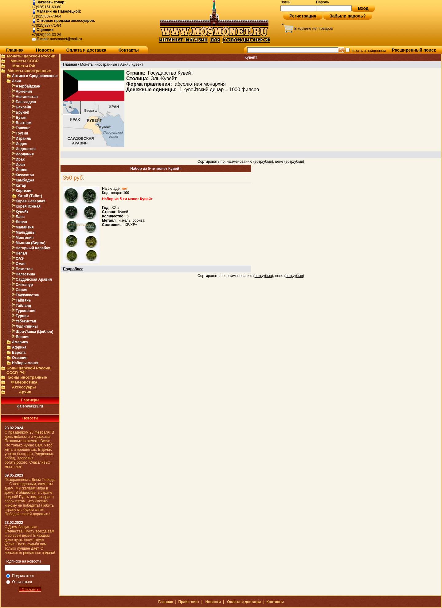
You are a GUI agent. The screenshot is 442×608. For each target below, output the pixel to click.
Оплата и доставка (86, 50)
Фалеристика (24, 382)
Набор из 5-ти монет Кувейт (155, 168)
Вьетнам (23, 123)
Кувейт (22, 211)
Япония (22, 337)
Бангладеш (26, 102)
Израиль (23, 138)
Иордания (25, 154)
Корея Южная (28, 206)
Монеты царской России (31, 56)
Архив (25, 392)
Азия (16, 81)
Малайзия (25, 227)
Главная (15, 50)
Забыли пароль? (348, 16)
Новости (45, 50)
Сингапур (24, 285)
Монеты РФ (23, 66)
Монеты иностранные (29, 70)
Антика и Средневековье (35, 76)
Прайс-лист (188, 602)
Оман (20, 264)
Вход (363, 8)
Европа (18, 352)
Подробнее (73, 269)
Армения (24, 91)
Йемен (21, 170)
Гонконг (23, 128)
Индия (21, 144)
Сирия (21, 290)
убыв (267, 161)
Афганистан (27, 97)
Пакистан (24, 269)
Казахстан (25, 175)
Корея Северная (30, 201)
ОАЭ (20, 258)
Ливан (21, 222)
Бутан (21, 117)
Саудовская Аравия (34, 279)
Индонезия (26, 149)
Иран (20, 164)
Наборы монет (25, 363)
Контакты (129, 50)
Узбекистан (26, 321)
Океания (19, 358)
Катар (21, 185)
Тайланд (23, 305)
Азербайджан (28, 86)
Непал (21, 253)
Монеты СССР (24, 61)
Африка (19, 347)
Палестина (25, 274)
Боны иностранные (27, 377)
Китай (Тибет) (30, 196)
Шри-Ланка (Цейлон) (34, 331)
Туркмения (25, 311)
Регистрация (302, 16)
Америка (20, 342)
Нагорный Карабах (33, 248)
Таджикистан (27, 295)
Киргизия (24, 191)
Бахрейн (23, 107)
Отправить (30, 589)
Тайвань (23, 300)
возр (258, 161)
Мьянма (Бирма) (30, 243)
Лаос (20, 217)
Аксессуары (24, 387)
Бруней (22, 112)
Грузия (22, 133)
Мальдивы (25, 232)
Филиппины (27, 326)
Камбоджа (25, 180)
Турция (22, 316)
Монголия (24, 238)
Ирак (20, 159)
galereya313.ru (30, 406)
